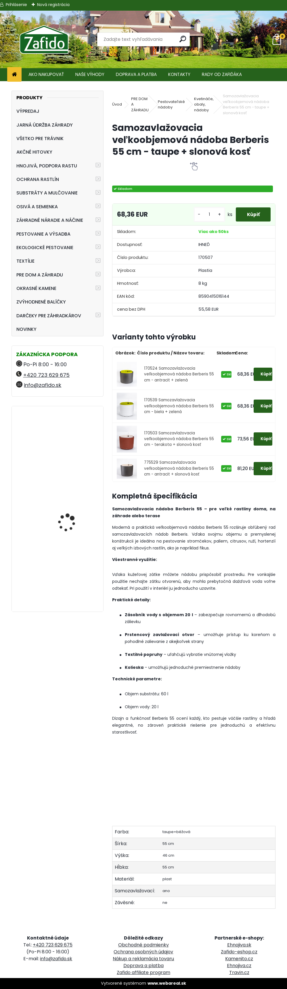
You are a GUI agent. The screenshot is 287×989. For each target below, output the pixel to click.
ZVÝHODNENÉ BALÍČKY (41, 302)
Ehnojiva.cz (239, 965)
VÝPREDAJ (27, 111)
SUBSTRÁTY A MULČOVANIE (47, 193)
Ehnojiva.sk (239, 945)
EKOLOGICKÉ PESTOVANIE (44, 247)
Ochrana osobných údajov (143, 951)
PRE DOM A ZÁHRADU (39, 275)
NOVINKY (26, 329)
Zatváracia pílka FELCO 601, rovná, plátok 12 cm (73, 435)
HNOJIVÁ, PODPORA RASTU (46, 166)
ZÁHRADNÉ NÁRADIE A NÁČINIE (49, 220)
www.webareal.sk (167, 983)
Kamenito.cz (239, 958)
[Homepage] (14, 74)
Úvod (117, 104)
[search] (183, 39)
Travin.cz (239, 972)
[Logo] (43, 39)
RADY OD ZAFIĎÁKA (222, 74)
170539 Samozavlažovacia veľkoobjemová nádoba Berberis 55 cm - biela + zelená (179, 406)
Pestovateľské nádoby (171, 104)
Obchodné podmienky (143, 945)
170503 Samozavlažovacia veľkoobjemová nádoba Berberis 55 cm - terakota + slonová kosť (179, 439)
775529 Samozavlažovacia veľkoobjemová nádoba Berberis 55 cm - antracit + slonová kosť (179, 468)
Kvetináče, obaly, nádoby (204, 104)
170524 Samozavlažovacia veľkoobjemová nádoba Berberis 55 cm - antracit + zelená (179, 374)
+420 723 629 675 (46, 375)
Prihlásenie (16, 4)
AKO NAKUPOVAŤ (46, 74)
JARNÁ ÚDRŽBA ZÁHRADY (44, 125)
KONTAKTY (179, 74)
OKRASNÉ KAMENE (36, 288)
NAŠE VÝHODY (89, 74)
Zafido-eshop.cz (239, 951)
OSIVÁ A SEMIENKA (37, 206)
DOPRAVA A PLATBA (136, 74)
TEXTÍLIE (25, 261)
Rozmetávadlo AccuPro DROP (73, 571)
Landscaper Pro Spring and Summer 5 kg (72, 491)
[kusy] (208, 214)
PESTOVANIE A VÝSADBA (43, 234)
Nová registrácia (53, 4)
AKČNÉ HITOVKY (34, 152)
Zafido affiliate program (143, 972)
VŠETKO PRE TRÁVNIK (40, 138)
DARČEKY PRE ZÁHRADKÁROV (48, 315)
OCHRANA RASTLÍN (37, 179)
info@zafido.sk (42, 385)
